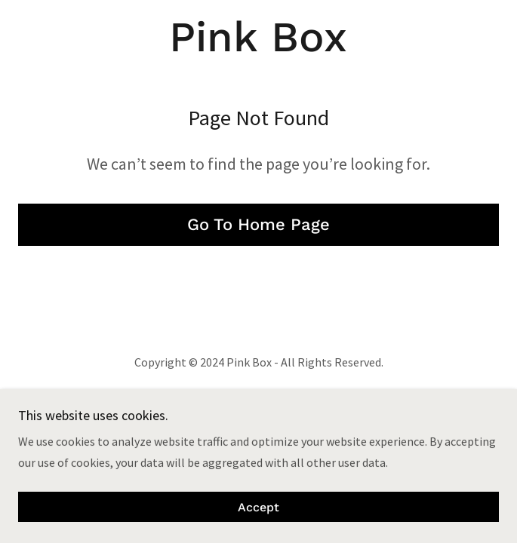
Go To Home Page (258, 224)
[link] (259, 37)
